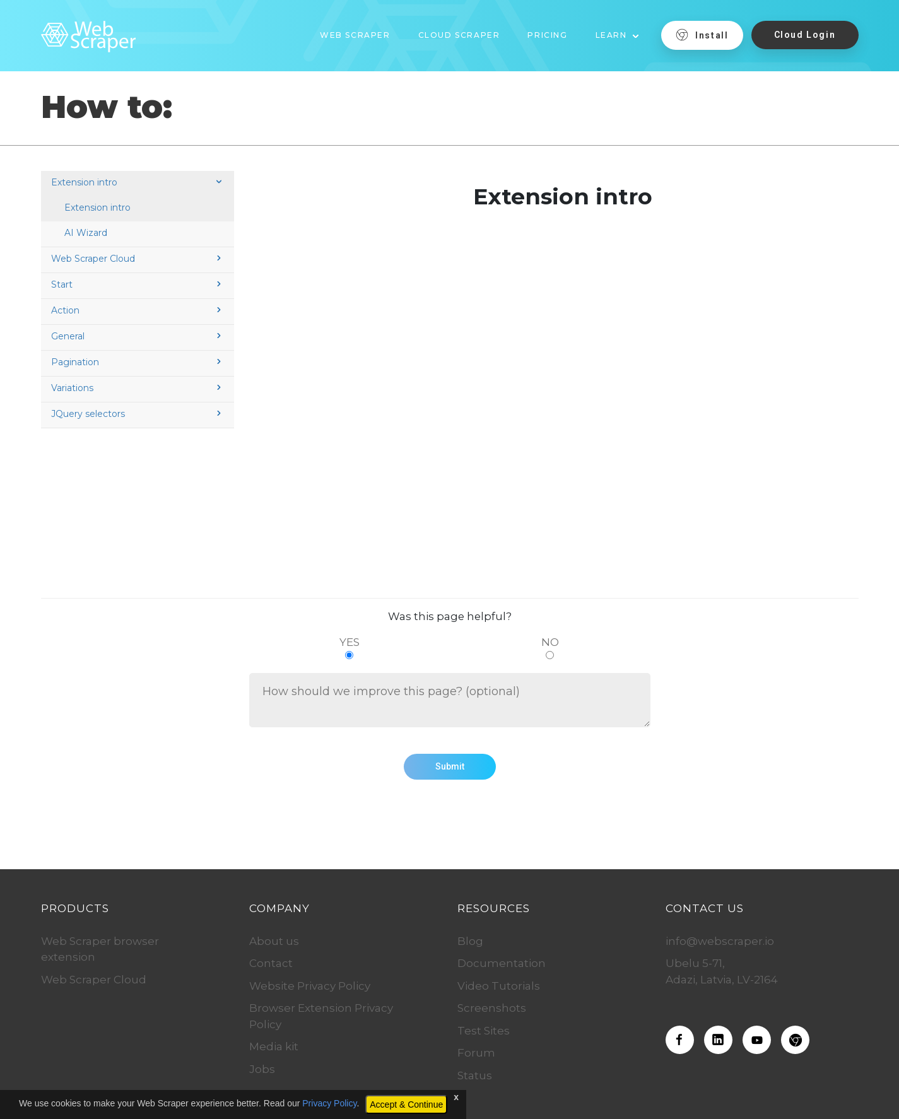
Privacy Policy (329, 1103)
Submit (449, 766)
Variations (137, 388)
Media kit (273, 1046)
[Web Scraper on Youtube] (757, 1040)
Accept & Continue (406, 1104)
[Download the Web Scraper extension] (795, 1040)
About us (274, 941)
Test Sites (483, 1030)
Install (702, 34)
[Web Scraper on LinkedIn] (718, 1040)
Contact (271, 963)
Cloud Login (805, 35)
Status (474, 1075)
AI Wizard (85, 232)
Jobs (262, 1069)
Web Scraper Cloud (137, 258)
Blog (470, 941)
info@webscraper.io (720, 941)
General (137, 336)
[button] (618, 31)
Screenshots (491, 1008)
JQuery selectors (137, 413)
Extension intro (137, 182)
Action (137, 310)
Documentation (501, 963)
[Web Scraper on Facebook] (680, 1040)
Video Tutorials (498, 986)
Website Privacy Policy (309, 986)
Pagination (137, 362)
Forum (476, 1052)
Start (137, 284)
